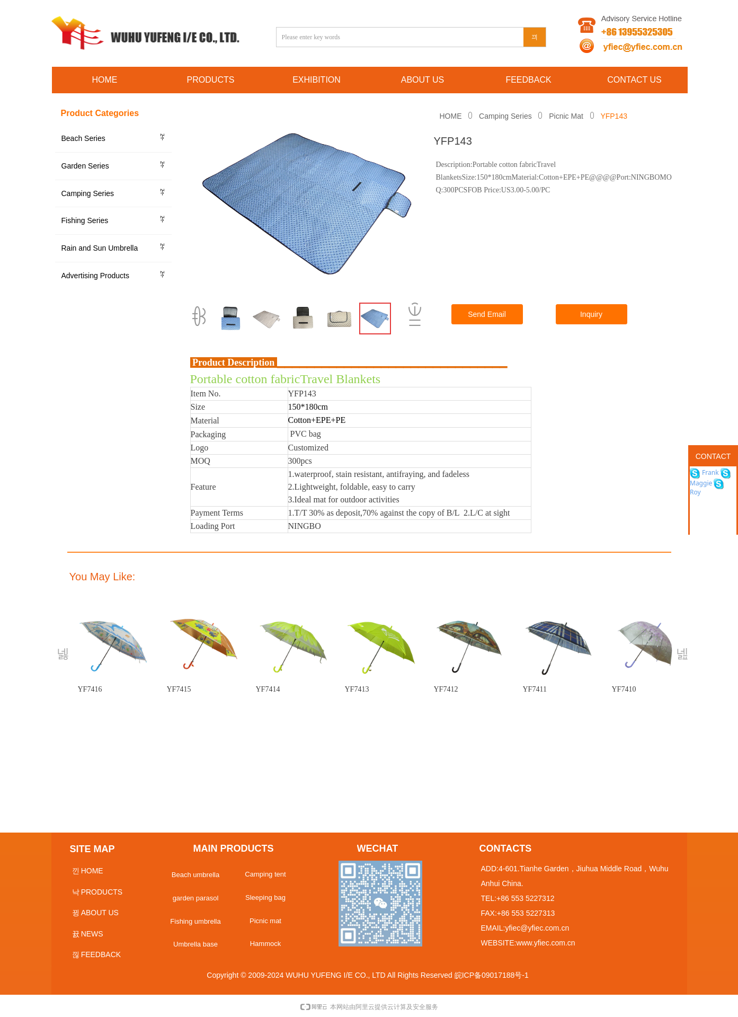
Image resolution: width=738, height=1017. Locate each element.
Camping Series (505, 116)
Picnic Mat (566, 116)
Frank (709, 472)
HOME (451, 116)
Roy (695, 492)
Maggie (701, 483)
